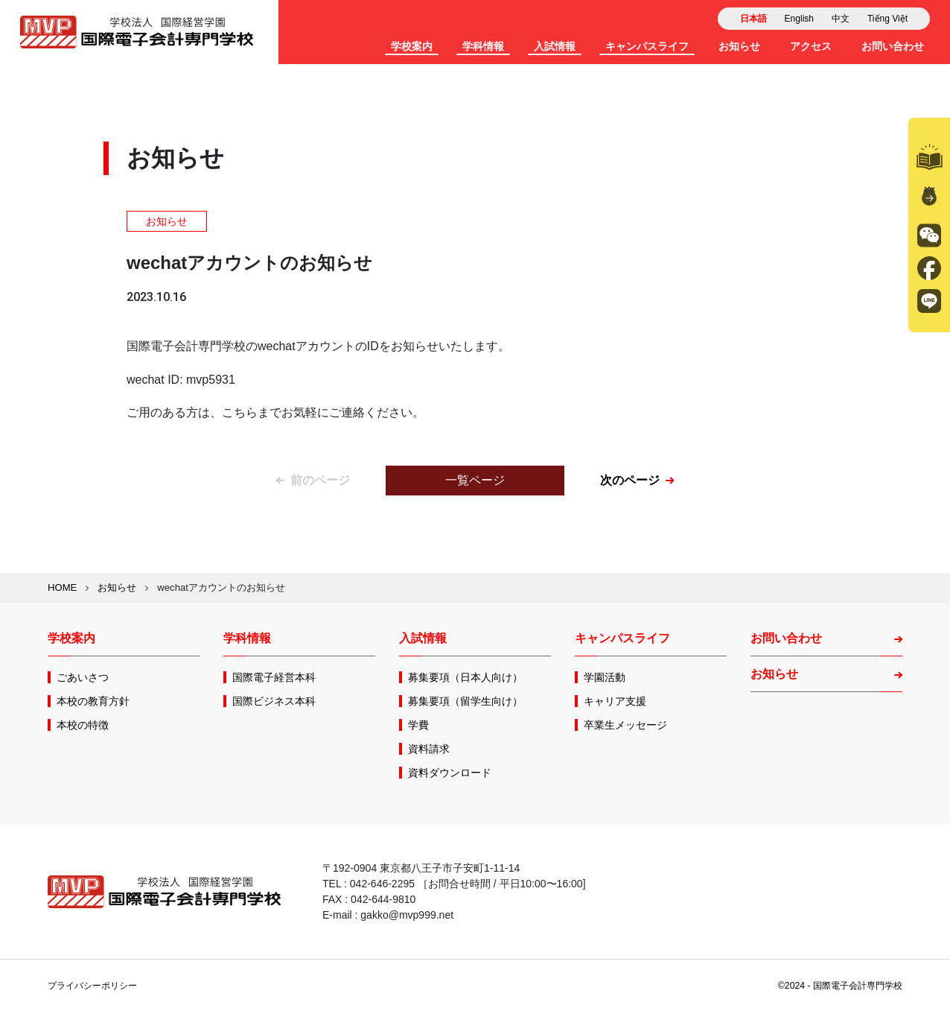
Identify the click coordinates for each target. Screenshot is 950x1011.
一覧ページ (475, 480)
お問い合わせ (892, 46)
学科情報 (483, 46)
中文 (840, 18)
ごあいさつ (83, 677)
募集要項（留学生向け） (465, 701)
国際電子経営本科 (274, 677)
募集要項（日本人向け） (465, 677)
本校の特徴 (83, 725)
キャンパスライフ (647, 46)
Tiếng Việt (887, 18)
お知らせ (739, 46)
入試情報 (555, 46)
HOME (62, 587)
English (799, 18)
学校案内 (412, 46)
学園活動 (604, 677)
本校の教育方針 (93, 701)
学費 (418, 725)
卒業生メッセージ (625, 725)
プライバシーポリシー (92, 985)
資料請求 (929, 175)
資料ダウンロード (449, 773)
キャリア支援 (615, 701)
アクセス (811, 46)
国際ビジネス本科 (274, 701)
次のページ (637, 480)
